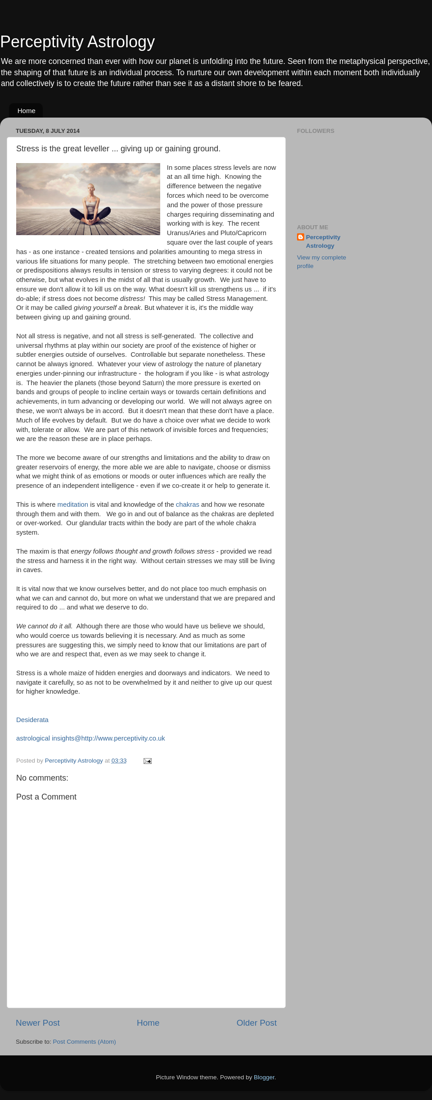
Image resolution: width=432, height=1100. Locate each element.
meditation (71, 504)
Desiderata (32, 719)
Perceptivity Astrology (77, 41)
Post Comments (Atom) (84, 1041)
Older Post (257, 1022)
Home (27, 110)
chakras (188, 504)
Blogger (264, 1077)
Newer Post (38, 1022)
